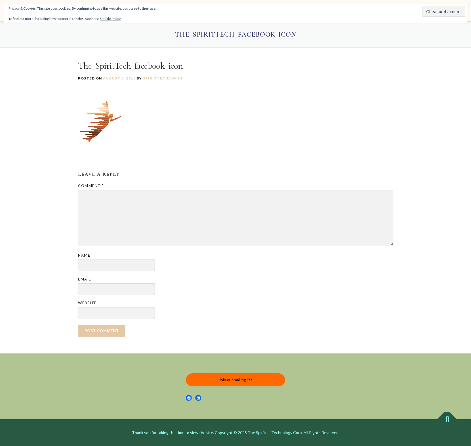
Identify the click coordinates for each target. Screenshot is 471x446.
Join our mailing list (235, 379)
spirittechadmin (162, 78)
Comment (91, 185)
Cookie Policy (110, 18)
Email (84, 279)
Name (84, 255)
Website (87, 303)
